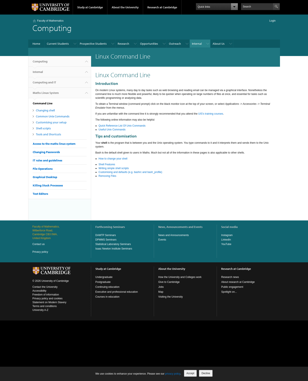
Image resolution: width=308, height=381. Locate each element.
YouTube (226, 244)
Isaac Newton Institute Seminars (113, 248)
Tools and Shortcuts (48, 134)
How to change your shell (113, 158)
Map (160, 291)
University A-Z (41, 310)
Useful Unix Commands (112, 129)
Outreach (175, 44)
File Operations (43, 169)
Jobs (161, 286)
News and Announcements (173, 235)
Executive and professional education (116, 291)
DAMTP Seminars (105, 235)
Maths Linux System (46, 94)
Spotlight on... (229, 291)
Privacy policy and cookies (48, 298)
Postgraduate (103, 282)
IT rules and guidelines (47, 160)
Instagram (226, 235)
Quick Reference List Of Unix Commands (122, 125)
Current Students (58, 44)
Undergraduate (104, 277)
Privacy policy (40, 251)
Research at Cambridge (162, 7)
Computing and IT (44, 84)
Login (272, 20)
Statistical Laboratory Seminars (113, 244)
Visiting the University (170, 296)
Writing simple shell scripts (114, 168)
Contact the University (45, 286)
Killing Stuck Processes (48, 185)
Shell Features (107, 164)
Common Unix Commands (53, 116)
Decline (205, 373)
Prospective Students (93, 44)
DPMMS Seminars (106, 239)
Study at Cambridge (90, 7)
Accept (190, 373)
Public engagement (232, 286)
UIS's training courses (210, 113)
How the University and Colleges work (179, 277)
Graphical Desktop (45, 177)
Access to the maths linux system (54, 144)
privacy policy (172, 373)
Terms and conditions (45, 306)
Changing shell (45, 110)
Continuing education (107, 286)
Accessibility (39, 290)
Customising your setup (51, 122)
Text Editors (40, 194)
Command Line (42, 103)
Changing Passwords (46, 152)
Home (36, 44)
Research (123, 44)
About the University (125, 7)
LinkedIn (226, 239)
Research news (230, 277)
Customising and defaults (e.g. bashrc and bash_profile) (130, 172)
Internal (197, 44)
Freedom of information (46, 294)
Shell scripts (43, 128)
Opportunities (149, 44)
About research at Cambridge (238, 282)
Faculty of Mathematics (50, 20)
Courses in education (107, 296)
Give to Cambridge (169, 282)
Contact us (39, 244)
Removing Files (107, 175)
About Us (219, 44)
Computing (40, 63)
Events (162, 239)
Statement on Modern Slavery (50, 302)
